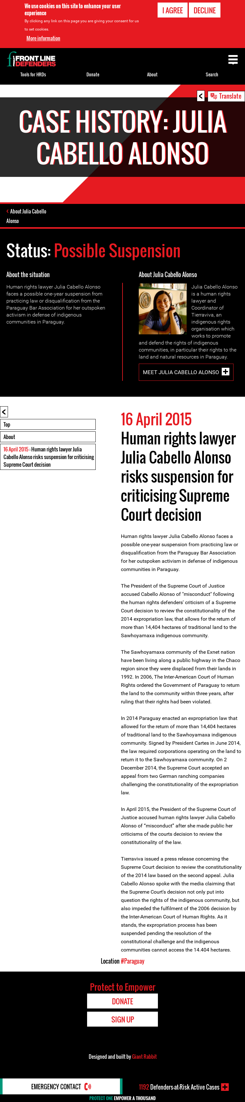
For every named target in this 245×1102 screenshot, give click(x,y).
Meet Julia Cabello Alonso (181, 372)
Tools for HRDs (33, 74)
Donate (92, 74)
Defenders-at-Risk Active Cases (179, 1087)
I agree (172, 10)
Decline (205, 10)
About (9, 437)
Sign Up (122, 1019)
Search (212, 74)
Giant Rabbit (144, 1056)
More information (43, 38)
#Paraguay (133, 961)
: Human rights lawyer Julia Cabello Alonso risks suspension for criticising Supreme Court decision (49, 456)
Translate (230, 95)
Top (7, 424)
